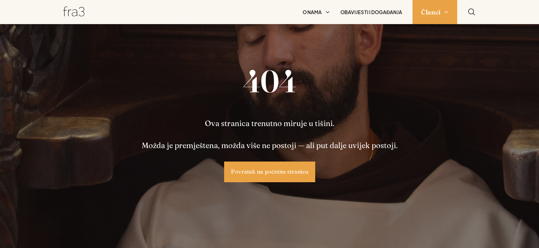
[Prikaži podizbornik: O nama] (327, 12)
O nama (312, 12)
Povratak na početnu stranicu (269, 171)
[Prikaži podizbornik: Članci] (446, 12)
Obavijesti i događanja (371, 12)
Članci (430, 12)
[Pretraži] (472, 12)
